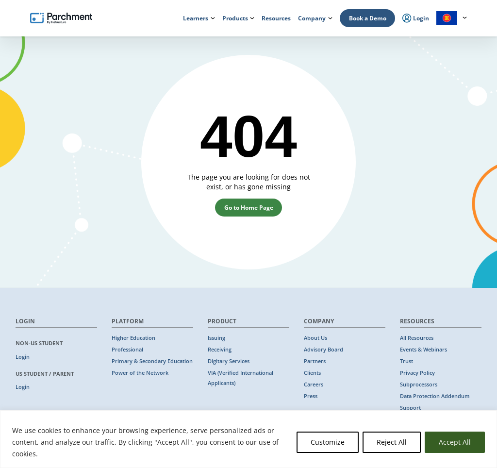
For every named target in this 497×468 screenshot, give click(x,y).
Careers (313, 384)
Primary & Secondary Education (152, 361)
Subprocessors (418, 384)
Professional (127, 349)
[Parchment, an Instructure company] (61, 18)
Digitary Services (228, 361)
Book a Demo (367, 18)
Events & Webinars (423, 349)
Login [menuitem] (415, 18)
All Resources (416, 337)
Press (310, 396)
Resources (276, 18)
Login (23, 356)
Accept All (455, 442)
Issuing (216, 337)
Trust (406, 361)
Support (410, 407)
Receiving (220, 349)
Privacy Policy (417, 372)
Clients (312, 372)
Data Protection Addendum (435, 396)
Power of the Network (140, 372)
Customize (328, 442)
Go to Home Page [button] (248, 207)
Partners (315, 361)
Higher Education (133, 337)
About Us (315, 337)
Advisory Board (323, 349)
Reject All (392, 442)
